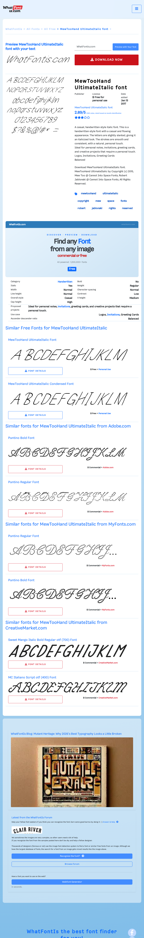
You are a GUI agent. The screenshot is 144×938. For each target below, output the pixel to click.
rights (112, 208)
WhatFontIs (13, 29)
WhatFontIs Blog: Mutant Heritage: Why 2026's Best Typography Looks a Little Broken (66, 733)
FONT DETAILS (35, 371)
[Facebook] (132, 933)
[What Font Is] (13, 8)
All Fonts (33, 29)
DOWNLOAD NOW (106, 59)
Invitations (113, 314)
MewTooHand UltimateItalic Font (32, 340)
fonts (124, 201)
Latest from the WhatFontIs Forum (32, 817)
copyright (83, 201)
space (110, 201)
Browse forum (72, 864)
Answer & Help (110, 822)
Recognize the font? (72, 856)
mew (98, 201)
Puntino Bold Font (21, 438)
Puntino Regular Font (23, 482)
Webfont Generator (72, 882)
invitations (64, 306)
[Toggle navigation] (136, 9)
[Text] (93, 46)
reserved (127, 208)
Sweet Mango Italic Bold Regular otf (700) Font (42, 640)
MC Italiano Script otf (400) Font (32, 677)
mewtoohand (88, 193)
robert (81, 208)
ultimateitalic (110, 193)
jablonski (97, 208)
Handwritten (65, 281)
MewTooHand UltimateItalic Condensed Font (41, 384)
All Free (50, 29)
